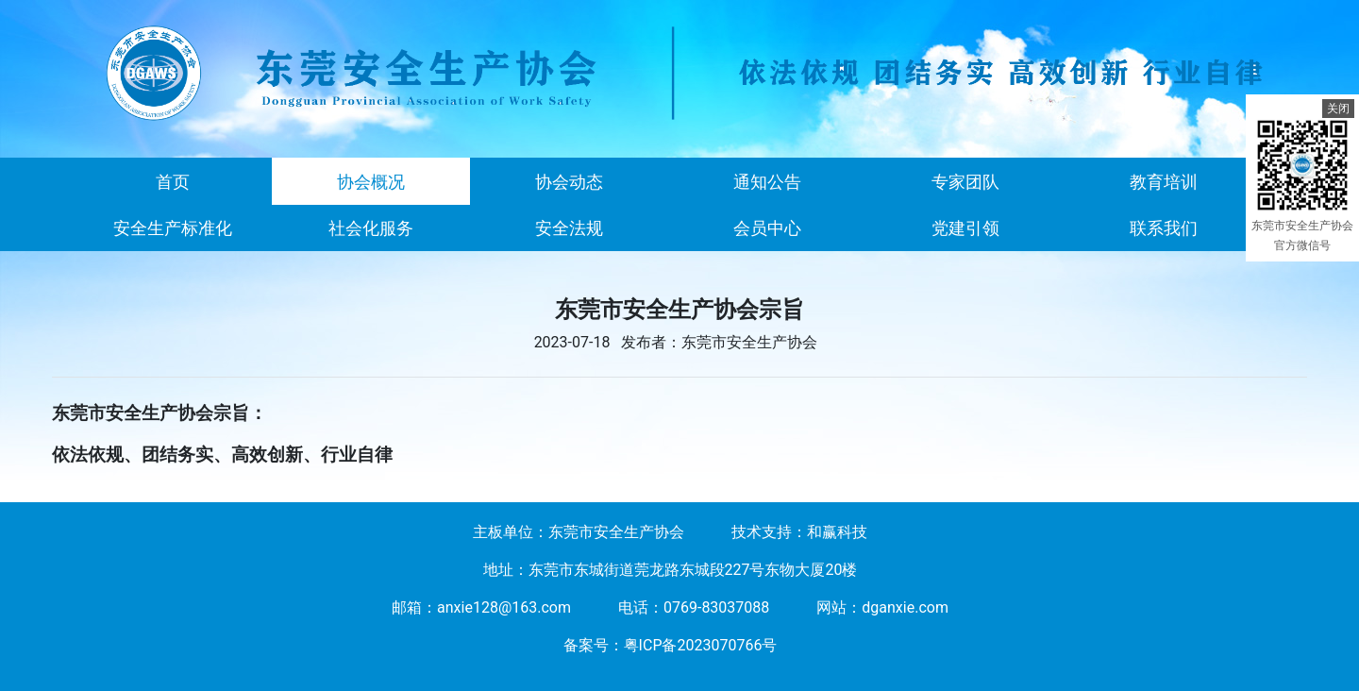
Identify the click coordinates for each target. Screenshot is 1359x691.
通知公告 (767, 182)
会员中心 (767, 228)
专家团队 (965, 182)
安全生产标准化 (172, 228)
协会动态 (569, 182)
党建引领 (965, 228)
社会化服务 (370, 228)
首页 (173, 182)
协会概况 (371, 182)
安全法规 (569, 228)
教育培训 (1164, 182)
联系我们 (1164, 228)
